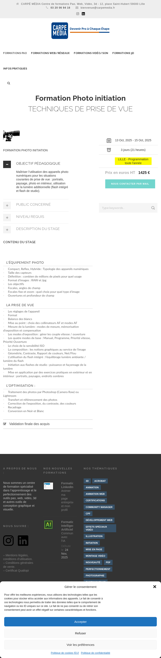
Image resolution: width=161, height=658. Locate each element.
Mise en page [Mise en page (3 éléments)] (94, 549)
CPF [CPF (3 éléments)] (88, 513)
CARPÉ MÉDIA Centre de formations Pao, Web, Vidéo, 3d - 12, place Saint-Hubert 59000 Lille (83, 4)
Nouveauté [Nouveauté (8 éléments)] (93, 562)
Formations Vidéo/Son (91, 53)
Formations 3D (123, 53)
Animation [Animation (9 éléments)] (92, 487)
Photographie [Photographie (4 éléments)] (95, 575)
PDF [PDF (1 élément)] (108, 562)
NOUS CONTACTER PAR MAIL (130, 183)
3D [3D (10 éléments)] (87, 481)
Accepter (80, 621)
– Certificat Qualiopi (16, 570)
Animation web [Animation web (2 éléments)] (95, 494)
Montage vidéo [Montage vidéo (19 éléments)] (95, 556)
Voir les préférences (81, 644)
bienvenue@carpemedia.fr (98, 7)
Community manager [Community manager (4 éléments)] (99, 507)
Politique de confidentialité (95, 653)
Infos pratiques (15, 68)
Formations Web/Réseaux (50, 53)
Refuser (80, 633)
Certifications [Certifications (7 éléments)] (95, 500)
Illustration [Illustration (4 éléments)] (94, 536)
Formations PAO (15, 53)
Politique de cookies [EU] (65, 653)
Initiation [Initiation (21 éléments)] (92, 543)
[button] (155, 587)
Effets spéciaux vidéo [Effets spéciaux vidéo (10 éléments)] (96, 528)
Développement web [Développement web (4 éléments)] (99, 520)
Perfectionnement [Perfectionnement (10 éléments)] (98, 569)
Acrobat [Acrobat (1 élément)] (100, 481)
